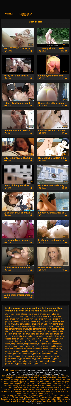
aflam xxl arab (17, 316)
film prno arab (24, 334)
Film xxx (5, 384)
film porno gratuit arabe (21, 326)
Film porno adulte (45, 397)
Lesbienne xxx (40, 384)
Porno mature (56, 380)
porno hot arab (57, 361)
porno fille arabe (12, 359)
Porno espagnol (53, 376)
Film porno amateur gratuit (35, 391)
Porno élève (5, 399)
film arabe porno (48, 316)
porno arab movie (40, 349)
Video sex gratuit (38, 387)
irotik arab (57, 344)
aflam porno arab (12, 314)
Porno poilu (60, 391)
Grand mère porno (23, 401)
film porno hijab (39, 326)
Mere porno (50, 391)
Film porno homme (45, 386)
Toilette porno (36, 401)
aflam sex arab (44, 314)
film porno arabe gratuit (34, 321)
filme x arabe (45, 341)
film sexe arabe (26, 336)
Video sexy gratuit (62, 382)
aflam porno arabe (29, 314)
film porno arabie (23, 324)
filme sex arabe (21, 341)
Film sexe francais (18, 397)
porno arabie (18, 356)
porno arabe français (38, 351)
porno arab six (55, 349)
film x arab (37, 336)
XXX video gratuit (22, 376)
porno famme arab (53, 356)
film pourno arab (36, 331)
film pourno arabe (51, 331)
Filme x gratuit (29, 384)
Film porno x (8, 389)
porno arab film (49, 346)
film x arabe (49, 336)
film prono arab (37, 334)
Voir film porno (53, 389)
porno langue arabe (25, 364)
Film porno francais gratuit (37, 389)
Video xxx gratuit (37, 393)
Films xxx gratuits (16, 384)
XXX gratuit (49, 393)
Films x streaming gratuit (17, 382)
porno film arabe (27, 359)
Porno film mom (32, 397)
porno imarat (10, 364)
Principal (9, 14)
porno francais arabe (44, 359)
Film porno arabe (12, 370)
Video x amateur (64, 387)
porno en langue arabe (34, 356)
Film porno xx (58, 386)
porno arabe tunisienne (43, 354)
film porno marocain (55, 326)
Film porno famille (9, 376)
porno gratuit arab (41, 361)
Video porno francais (47, 382)
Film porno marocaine (47, 399)
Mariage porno (37, 395)
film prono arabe (52, 334)
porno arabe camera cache (16, 351)
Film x (40, 380)
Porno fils (46, 380)
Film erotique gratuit (17, 380)
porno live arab (41, 364)
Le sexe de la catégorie (26, 15)
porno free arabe (26, 361)
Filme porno (9, 378)
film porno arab (36, 319)
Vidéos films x (57, 384)
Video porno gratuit (15, 386)
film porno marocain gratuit (16, 329)
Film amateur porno (35, 378)
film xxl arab (42, 339)
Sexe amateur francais (16, 391)
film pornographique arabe (16, 331)
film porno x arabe (56, 329)
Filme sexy (26, 393)
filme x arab (34, 341)
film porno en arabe (40, 324)
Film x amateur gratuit (38, 376)
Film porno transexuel (9, 395)
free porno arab (45, 344)
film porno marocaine (38, 329)
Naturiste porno (47, 401)
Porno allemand (51, 387)
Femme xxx (64, 376)
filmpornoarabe (30, 344)
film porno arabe (51, 319)
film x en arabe (18, 339)
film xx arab (31, 339)
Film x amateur (31, 380)
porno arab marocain (23, 349)
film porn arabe (22, 319)
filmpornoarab (17, 344)
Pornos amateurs (58, 395)
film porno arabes (52, 321)
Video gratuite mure (30, 386)
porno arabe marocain (22, 354)
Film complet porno (50, 378)
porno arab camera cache (31, 346)
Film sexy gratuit (21, 378)
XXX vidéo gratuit (10, 387)
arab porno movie (32, 316)
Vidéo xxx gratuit (17, 399)
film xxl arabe (53, 339)
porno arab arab (12, 346)
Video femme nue (20, 389)
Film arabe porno (33, 382)
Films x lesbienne (24, 387)
